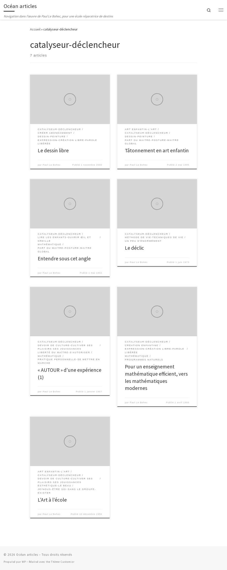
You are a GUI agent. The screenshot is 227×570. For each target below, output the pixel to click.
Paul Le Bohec (52, 165)
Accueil (35, 29)
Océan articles (27, 555)
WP (24, 561)
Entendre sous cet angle (64, 258)
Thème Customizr (63, 561)
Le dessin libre (53, 150)
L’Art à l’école (52, 500)
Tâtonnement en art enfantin (157, 150)
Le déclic (134, 248)
